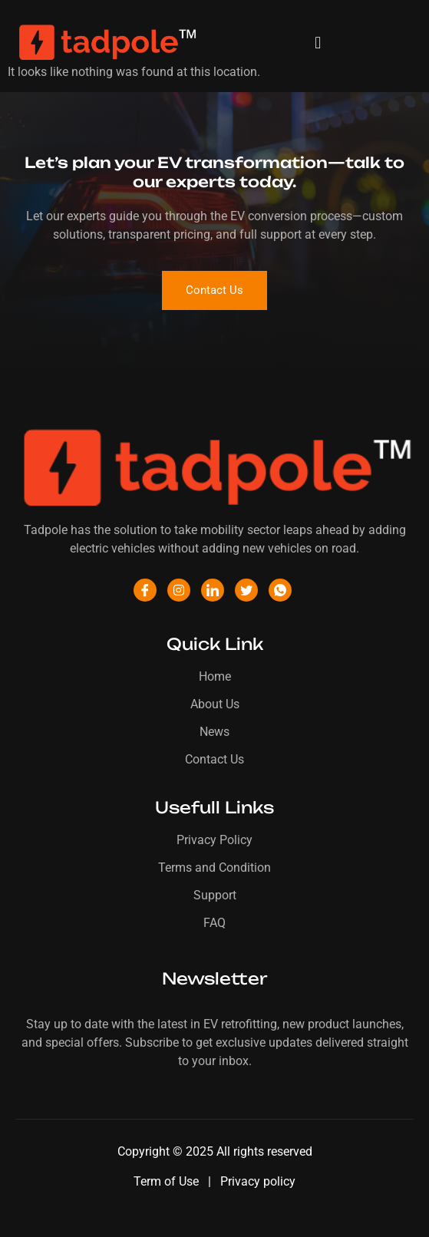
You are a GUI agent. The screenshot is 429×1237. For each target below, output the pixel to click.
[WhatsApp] (280, 590)
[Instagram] (178, 590)
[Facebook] (145, 590)
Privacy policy (257, 1181)
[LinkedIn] (212, 590)
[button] (318, 42)
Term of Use (168, 1181)
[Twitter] (246, 590)
